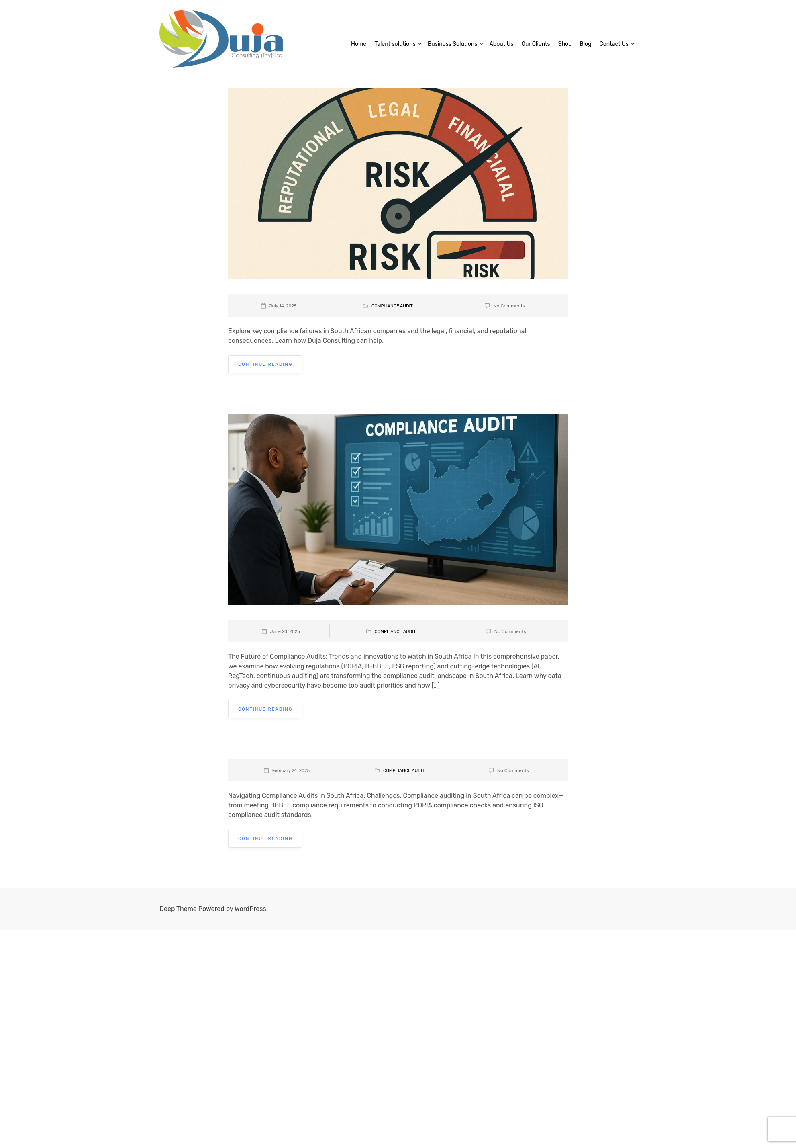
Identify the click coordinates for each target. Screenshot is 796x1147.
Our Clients (535, 44)
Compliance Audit (392, 306)
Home (358, 44)
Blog (585, 44)
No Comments (509, 306)
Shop (565, 44)
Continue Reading (265, 364)
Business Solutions (452, 44)
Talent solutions (395, 44)
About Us (501, 44)
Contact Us (614, 44)
